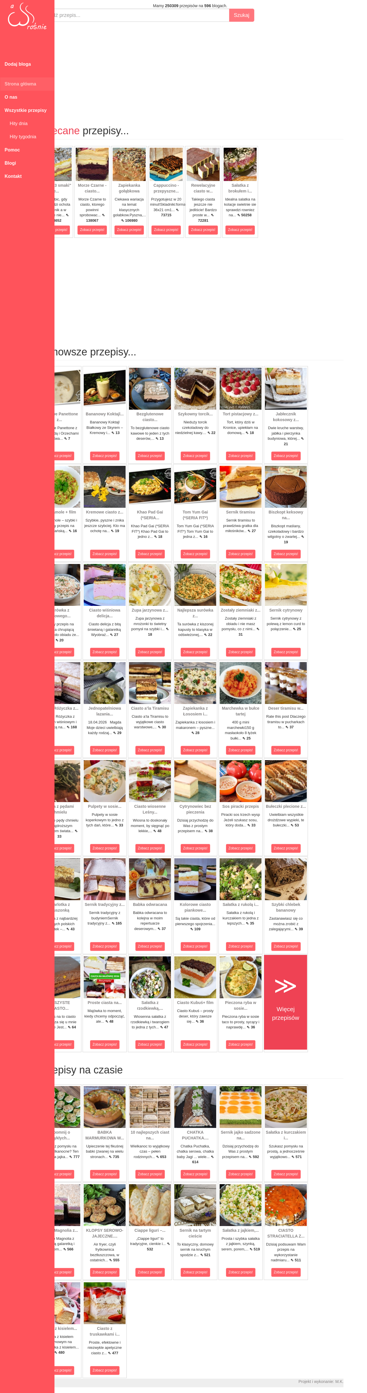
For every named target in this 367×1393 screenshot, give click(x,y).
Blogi (10, 163)
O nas (11, 97)
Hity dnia (16, 123)
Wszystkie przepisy (26, 110)
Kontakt (13, 176)
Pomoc (12, 149)
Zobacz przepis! (76, 230)
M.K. (360, 1381)
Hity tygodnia (20, 136)
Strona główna (20, 83)
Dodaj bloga (18, 64)
